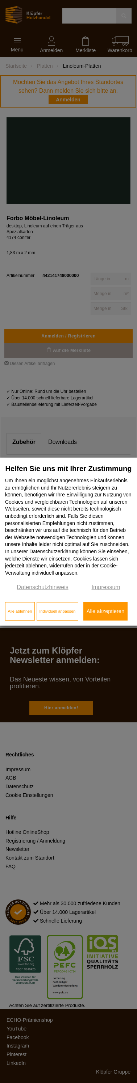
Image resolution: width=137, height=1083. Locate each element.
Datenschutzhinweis (42, 587)
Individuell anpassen (57, 611)
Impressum (106, 587)
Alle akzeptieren (105, 611)
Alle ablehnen (20, 611)
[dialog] (68, 541)
